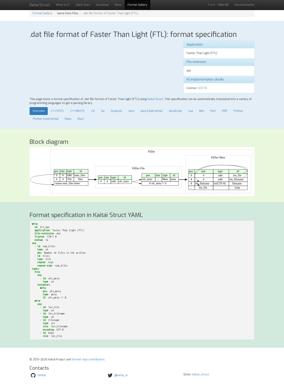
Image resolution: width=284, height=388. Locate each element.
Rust (81, 119)
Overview (39, 111)
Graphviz (116, 111)
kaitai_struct (200, 374)
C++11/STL (57, 111)
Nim (201, 111)
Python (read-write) (46, 119)
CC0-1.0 (202, 88)
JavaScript (175, 111)
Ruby (68, 119)
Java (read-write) (151, 111)
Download (102, 5)
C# (93, 111)
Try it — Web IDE (218, 5)
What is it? (63, 5)
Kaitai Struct (155, 99)
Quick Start (83, 5)
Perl (213, 111)
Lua (190, 111)
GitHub (41, 375)
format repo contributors (88, 359)
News (118, 5)
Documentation (244, 5)
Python (238, 111)
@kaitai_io (121, 375)
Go (103, 111)
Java (131, 111)
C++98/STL (77, 111)
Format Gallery (137, 5)
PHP (224, 111)
